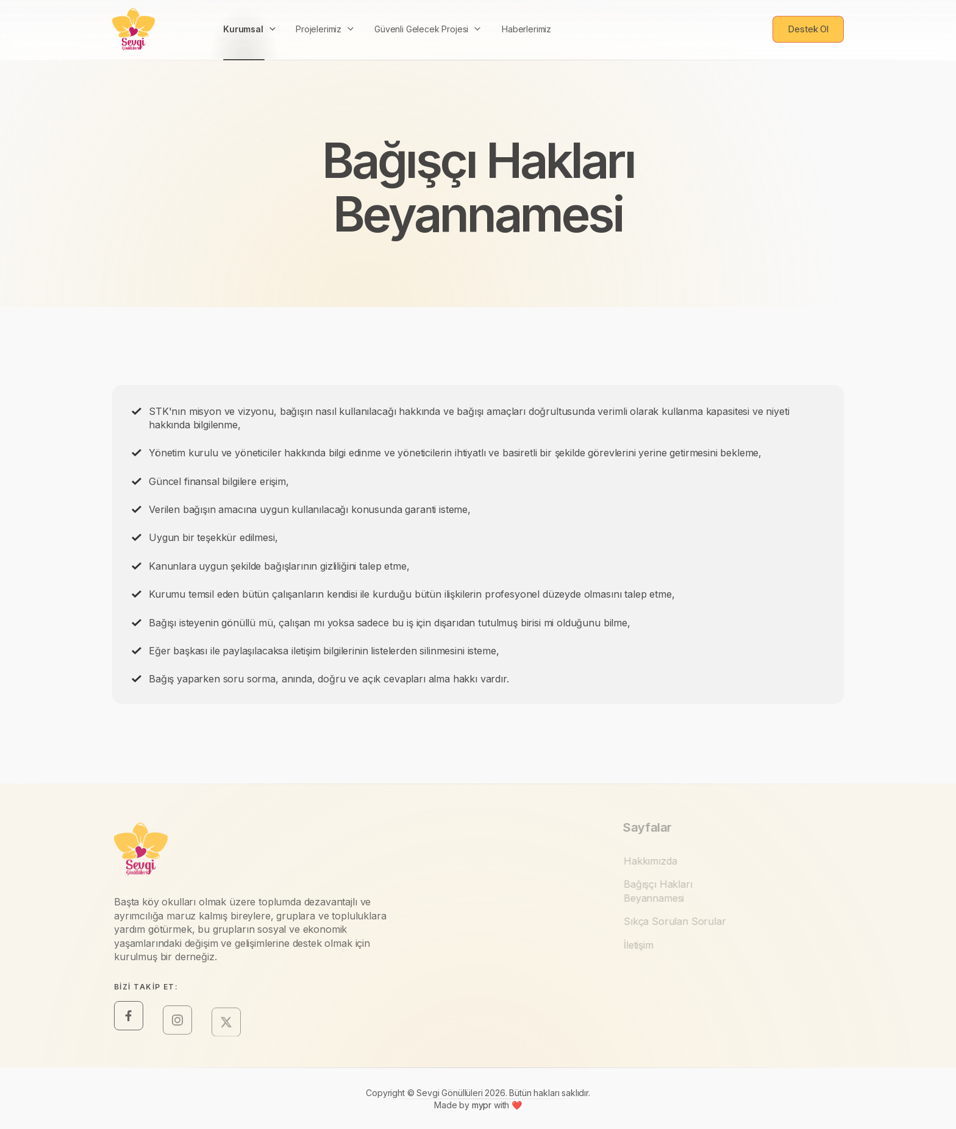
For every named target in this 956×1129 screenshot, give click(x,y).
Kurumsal (243, 18)
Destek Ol (808, 22)
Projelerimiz (318, 14)
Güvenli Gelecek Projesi (421, 13)
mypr (483, 1111)
